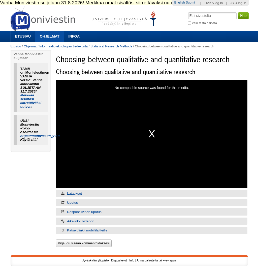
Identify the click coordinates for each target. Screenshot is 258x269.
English (179, 2)
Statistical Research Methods (111, 46)
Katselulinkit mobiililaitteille (87, 230)
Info (131, 260)
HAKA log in (214, 3)
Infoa (74, 36)
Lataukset (74, 193)
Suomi (190, 2)
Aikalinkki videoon (80, 221)
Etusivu (23, 36)
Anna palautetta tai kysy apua (156, 260)
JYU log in (238, 3)
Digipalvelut (119, 260)
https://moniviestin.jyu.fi (39, 136)
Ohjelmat (49, 36)
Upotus (72, 202)
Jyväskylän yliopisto (95, 260)
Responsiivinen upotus (84, 212)
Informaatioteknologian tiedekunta (63, 46)
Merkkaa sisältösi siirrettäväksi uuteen (30, 100)
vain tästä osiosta (204, 23)
